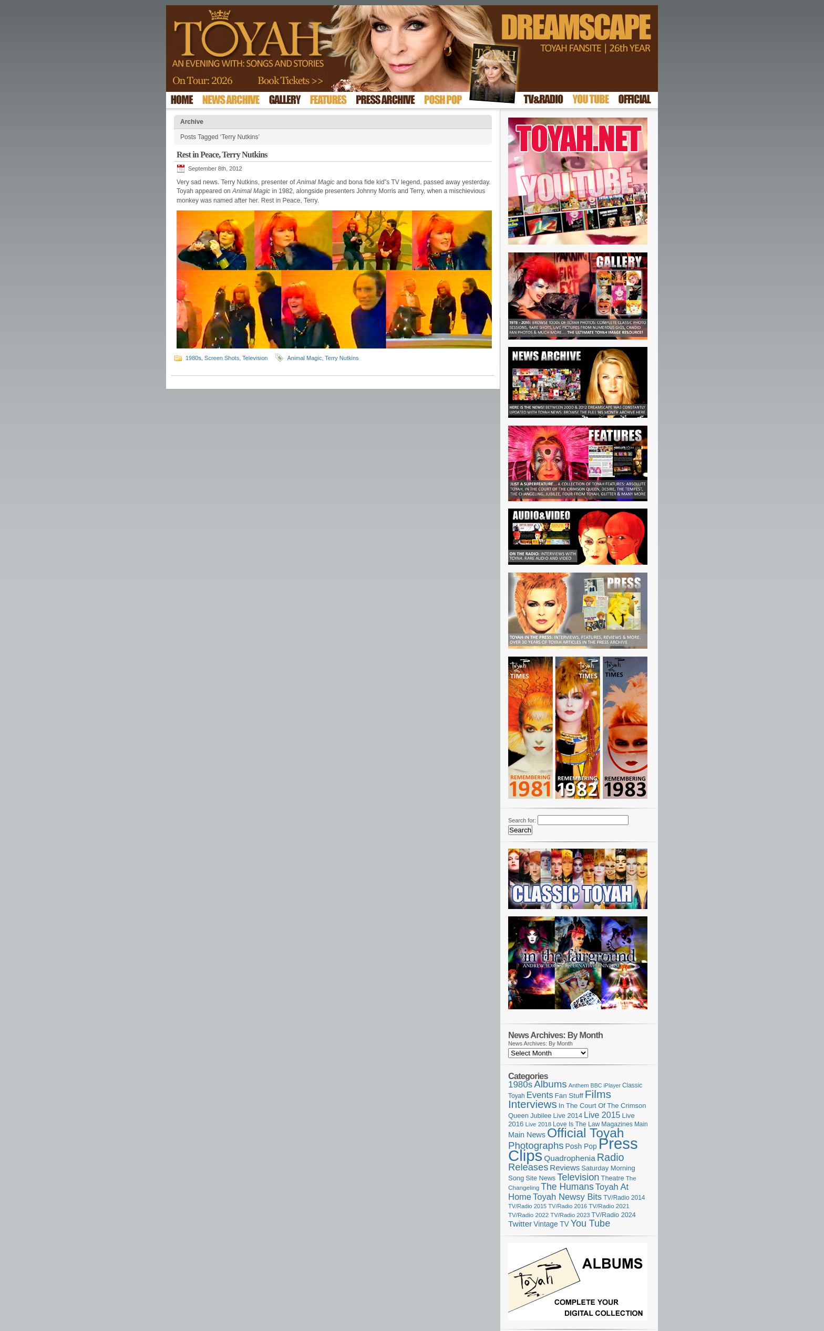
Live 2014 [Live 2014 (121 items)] (568, 1115)
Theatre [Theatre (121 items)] (612, 1178)
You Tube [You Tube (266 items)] (590, 1223)
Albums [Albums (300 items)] (550, 1084)
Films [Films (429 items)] (598, 1094)
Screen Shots (221, 358)
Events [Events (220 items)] (540, 1095)
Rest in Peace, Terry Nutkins (222, 154)
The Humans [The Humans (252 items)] (567, 1186)
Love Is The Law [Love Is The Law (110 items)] (576, 1124)
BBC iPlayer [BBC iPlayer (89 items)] (606, 1085)
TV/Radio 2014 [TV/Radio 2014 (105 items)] (624, 1197)
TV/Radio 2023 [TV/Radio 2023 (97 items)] (570, 1215)
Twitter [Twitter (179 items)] (520, 1223)
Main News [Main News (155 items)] (526, 1135)
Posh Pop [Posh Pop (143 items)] (581, 1146)
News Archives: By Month (540, 1043)
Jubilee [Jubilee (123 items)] (541, 1115)
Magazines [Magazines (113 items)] (617, 1124)
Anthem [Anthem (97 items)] (579, 1085)
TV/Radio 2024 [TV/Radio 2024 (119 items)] (613, 1215)
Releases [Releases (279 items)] (528, 1166)
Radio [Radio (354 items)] (610, 1157)
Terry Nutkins (341, 358)
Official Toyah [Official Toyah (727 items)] (585, 1133)
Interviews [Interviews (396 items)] (532, 1104)
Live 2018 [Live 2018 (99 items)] (539, 1124)
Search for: (522, 820)
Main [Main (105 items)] (641, 1124)
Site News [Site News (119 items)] (540, 1178)
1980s (193, 358)
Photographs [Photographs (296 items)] (536, 1145)
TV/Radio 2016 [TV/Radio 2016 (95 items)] (567, 1206)
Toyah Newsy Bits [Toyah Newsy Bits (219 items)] (567, 1197)
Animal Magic (304, 358)
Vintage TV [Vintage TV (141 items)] (551, 1224)
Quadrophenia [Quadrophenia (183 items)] (569, 1158)
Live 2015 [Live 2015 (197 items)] (602, 1114)
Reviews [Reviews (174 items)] (565, 1167)
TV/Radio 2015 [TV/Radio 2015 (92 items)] (527, 1206)
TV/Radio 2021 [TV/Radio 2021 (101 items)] (609, 1206)
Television (254, 358)
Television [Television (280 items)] (578, 1176)
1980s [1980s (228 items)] (520, 1085)
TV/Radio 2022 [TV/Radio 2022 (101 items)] (528, 1215)
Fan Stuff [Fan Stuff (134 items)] (569, 1096)
